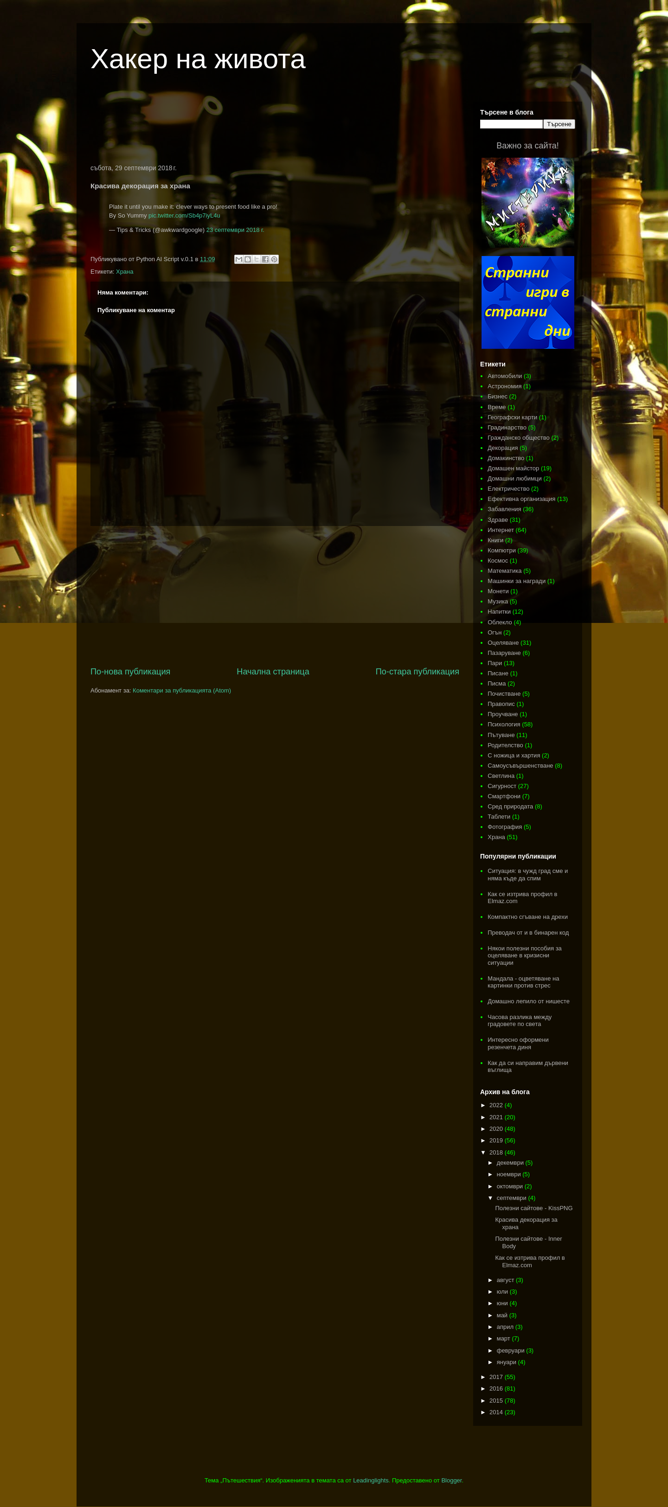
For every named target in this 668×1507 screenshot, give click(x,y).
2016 (497, 1388)
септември (512, 1197)
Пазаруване (504, 652)
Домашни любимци (515, 478)
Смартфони (504, 796)
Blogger (451, 1480)
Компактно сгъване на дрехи (528, 916)
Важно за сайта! (527, 145)
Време (497, 407)
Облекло (500, 622)
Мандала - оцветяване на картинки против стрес (523, 982)
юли (503, 1291)
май (503, 1315)
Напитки (499, 611)
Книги (495, 540)
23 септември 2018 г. (235, 229)
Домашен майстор (513, 468)
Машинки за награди (517, 580)
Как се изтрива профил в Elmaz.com (530, 1261)
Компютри (502, 550)
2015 (497, 1400)
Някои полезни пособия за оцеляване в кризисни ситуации (525, 955)
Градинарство (507, 427)
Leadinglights (371, 1480)
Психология (504, 724)
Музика (498, 601)
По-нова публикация (130, 671)
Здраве (498, 519)
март (504, 1338)
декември (511, 1162)
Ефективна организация (521, 498)
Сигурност (502, 785)
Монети (498, 591)
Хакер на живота (198, 58)
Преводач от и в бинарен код (528, 932)
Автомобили (505, 375)
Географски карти (512, 417)
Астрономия (504, 386)
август (506, 1279)
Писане (498, 673)
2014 (497, 1412)
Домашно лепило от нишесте (529, 1001)
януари (507, 1362)
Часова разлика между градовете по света (520, 1020)
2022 (497, 1105)
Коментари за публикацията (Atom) (182, 690)
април (506, 1326)
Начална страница (273, 671)
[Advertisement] (275, 127)
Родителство (505, 745)
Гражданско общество (519, 437)
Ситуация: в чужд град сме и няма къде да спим (528, 874)
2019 (497, 1140)
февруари (512, 1350)
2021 (497, 1117)
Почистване (504, 693)
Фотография (505, 826)
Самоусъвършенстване (520, 765)
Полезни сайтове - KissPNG (533, 1208)
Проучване (503, 714)
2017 (497, 1376)
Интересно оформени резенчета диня (518, 1043)
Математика (504, 570)
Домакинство (506, 458)
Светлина (501, 775)
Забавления (504, 509)
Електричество (508, 488)
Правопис (501, 703)
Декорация (503, 447)
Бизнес (497, 396)
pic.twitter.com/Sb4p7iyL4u (184, 215)
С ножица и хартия (514, 755)
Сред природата (510, 806)
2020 (497, 1128)
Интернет (501, 529)
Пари (495, 663)
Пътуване (501, 734)
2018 (497, 1152)
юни (503, 1303)
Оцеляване (503, 642)
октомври (511, 1186)
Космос (498, 560)
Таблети (499, 816)
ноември (510, 1174)
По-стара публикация (417, 671)
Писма (497, 683)
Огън (494, 632)
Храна (125, 271)
